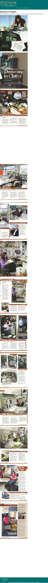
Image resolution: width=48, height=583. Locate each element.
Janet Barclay (37, 582)
